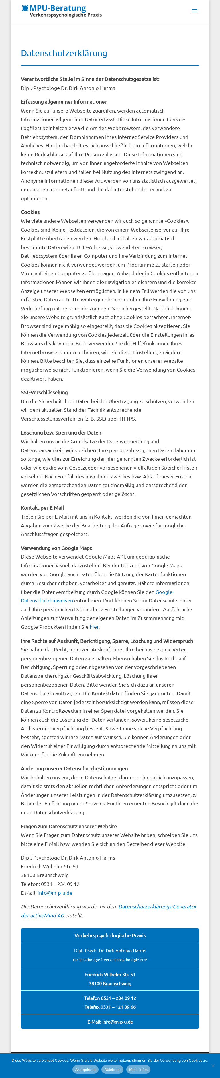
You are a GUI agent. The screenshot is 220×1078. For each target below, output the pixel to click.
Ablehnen (112, 1069)
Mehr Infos (138, 1069)
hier (94, 627)
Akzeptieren (85, 1069)
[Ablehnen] (213, 1066)
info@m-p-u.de (55, 893)
